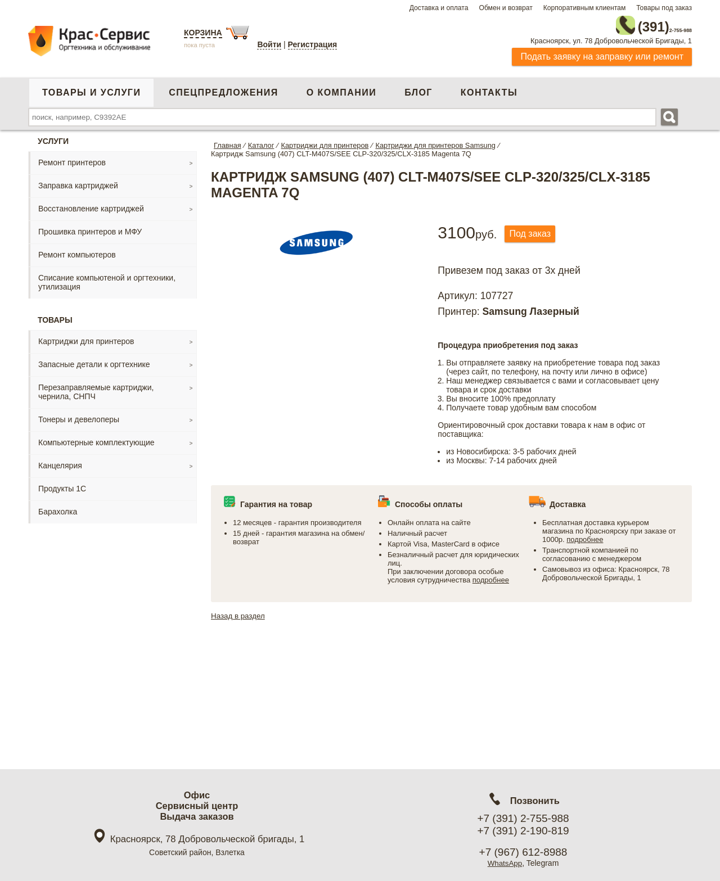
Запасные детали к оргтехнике (94, 360)
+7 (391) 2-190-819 (523, 831)
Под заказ (533, 231)
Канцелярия (60, 462)
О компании (341, 89)
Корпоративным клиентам (584, 8)
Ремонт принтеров (72, 159)
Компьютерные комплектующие (96, 439)
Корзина (203, 32)
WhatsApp (505, 863)
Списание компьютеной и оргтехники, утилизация (107, 279)
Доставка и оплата (439, 8)
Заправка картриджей (78, 182)
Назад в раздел (239, 612)
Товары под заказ (664, 8)
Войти (269, 44)
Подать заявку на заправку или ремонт (601, 53)
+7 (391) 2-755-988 (523, 818)
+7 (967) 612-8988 (523, 852)
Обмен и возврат (505, 8)
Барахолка (57, 508)
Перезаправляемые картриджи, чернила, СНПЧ (96, 388)
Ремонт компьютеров (77, 251)
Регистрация (313, 44)
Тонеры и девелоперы (78, 416)
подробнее (490, 576)
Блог (418, 89)
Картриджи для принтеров (86, 337)
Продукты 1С (62, 485)
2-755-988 (635, 23)
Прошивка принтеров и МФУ (90, 228)
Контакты (489, 89)
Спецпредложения (223, 89)
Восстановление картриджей (91, 205)
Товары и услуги (91, 89)
